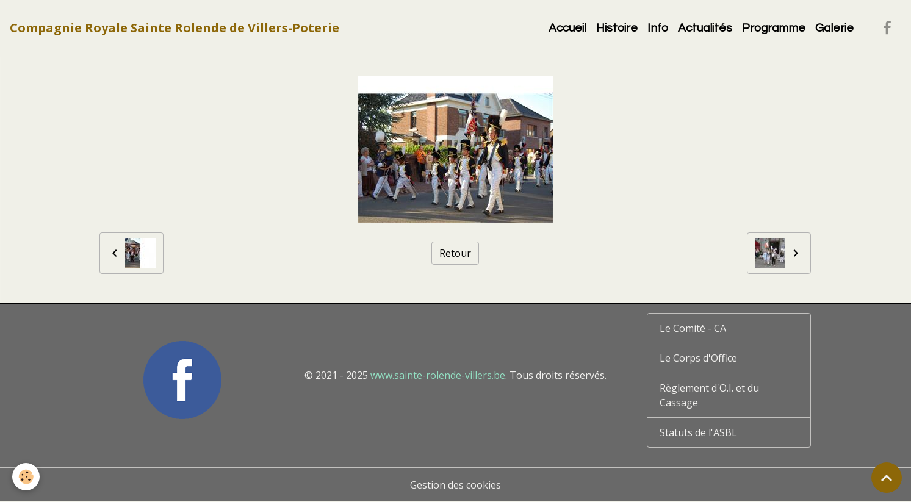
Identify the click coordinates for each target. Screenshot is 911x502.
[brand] (174, 28)
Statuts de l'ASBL (698, 432)
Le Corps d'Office (698, 358)
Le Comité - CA (693, 328)
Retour (455, 253)
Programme (773, 28)
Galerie (834, 28)
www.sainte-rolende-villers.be (437, 375)
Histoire (617, 28)
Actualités (705, 28)
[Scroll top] (886, 477)
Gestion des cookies (455, 485)
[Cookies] (26, 476)
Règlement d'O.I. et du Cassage (709, 395)
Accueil (567, 28)
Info (657, 28)
